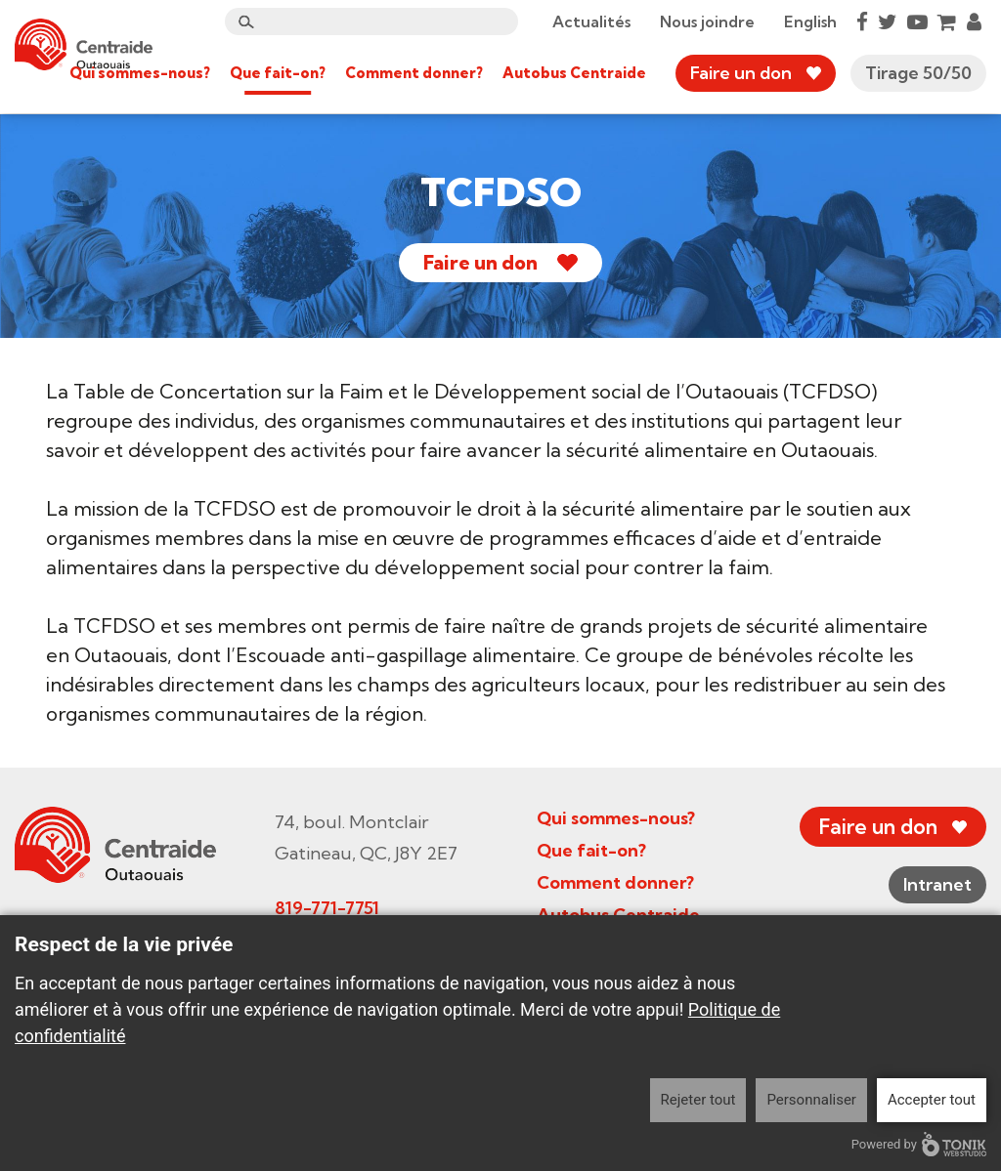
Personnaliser (811, 1099)
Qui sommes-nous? (139, 72)
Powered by (918, 1144)
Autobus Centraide (574, 72)
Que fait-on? (278, 72)
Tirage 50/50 (918, 73)
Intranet (937, 884)
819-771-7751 (327, 908)
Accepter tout (932, 1099)
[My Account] (974, 21)
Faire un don (741, 73)
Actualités (591, 21)
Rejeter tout (698, 1099)
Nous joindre (707, 21)
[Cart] (947, 21)
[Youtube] (917, 21)
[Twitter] (887, 21)
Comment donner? (414, 72)
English (810, 21)
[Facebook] (862, 21)
